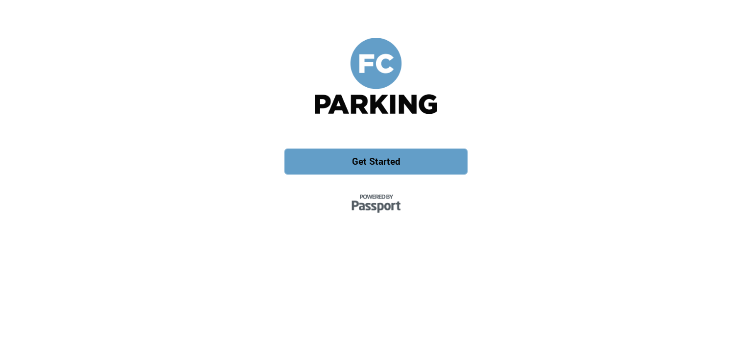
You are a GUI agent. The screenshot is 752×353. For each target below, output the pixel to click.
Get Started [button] (376, 161)
